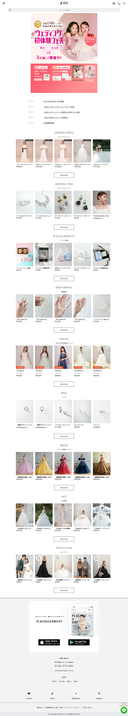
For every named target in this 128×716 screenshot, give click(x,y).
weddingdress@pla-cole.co (64, 670)
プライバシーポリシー (73, 707)
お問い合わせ (87, 707)
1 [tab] (59, 96)
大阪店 (75, 681)
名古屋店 (62, 681)
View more (64, 175)
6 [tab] (68, 96)
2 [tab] (61, 96)
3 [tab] (63, 96)
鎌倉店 (69, 681)
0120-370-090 (64, 665)
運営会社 (40, 707)
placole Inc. (62, 714)
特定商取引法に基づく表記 (54, 707)
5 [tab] (66, 96)
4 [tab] (65, 96)
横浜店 (54, 681)
